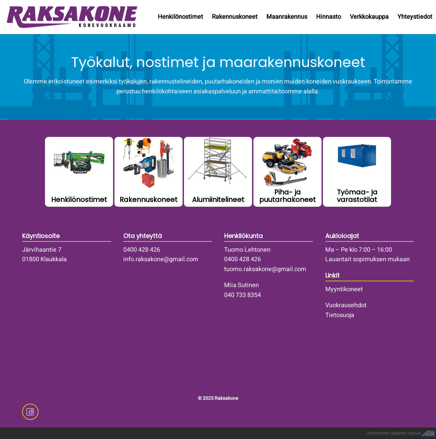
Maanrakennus (286, 16)
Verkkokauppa (369, 16)
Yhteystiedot (415, 16)
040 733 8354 (242, 295)
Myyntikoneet (344, 289)
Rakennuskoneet (235, 16)
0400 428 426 (141, 249)
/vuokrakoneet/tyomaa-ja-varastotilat (357, 172)
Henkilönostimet (180, 16)
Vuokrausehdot (346, 305)
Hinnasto (328, 16)
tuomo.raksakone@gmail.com (265, 269)
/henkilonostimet (79, 172)
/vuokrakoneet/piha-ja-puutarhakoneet (287, 172)
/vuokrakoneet (148, 172)
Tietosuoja (339, 315)
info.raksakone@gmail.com (160, 259)
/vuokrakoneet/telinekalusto (218, 172)
